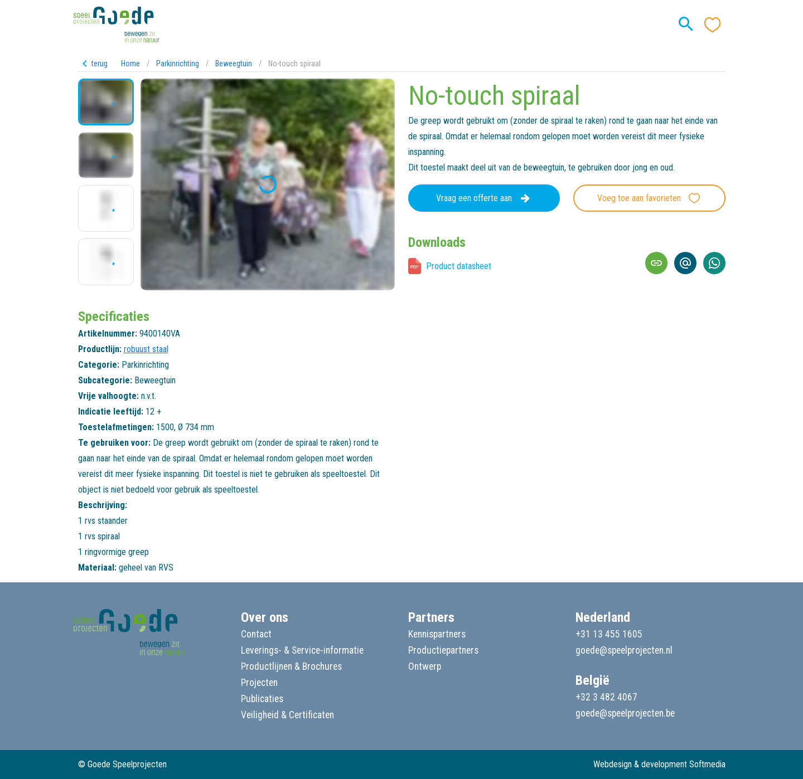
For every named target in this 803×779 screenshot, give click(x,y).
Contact (256, 634)
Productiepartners (443, 650)
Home (130, 63)
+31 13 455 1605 (608, 634)
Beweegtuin (233, 63)
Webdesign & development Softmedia (659, 764)
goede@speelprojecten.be (625, 713)
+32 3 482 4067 (606, 697)
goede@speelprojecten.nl (624, 650)
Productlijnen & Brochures (291, 666)
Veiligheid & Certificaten (287, 714)
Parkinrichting (177, 63)
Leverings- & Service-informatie (302, 650)
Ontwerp (424, 666)
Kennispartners (437, 634)
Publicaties (262, 698)
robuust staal (146, 349)
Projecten (259, 682)
